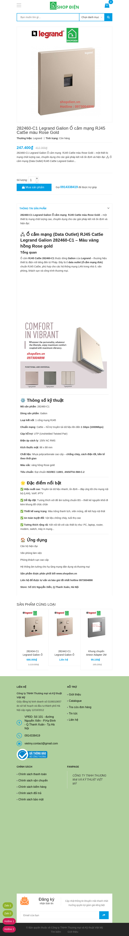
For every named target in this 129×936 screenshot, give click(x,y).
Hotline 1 (9, 921)
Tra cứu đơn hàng (80, 707)
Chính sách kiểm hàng (32, 786)
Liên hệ (73, 719)
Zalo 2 (7, 913)
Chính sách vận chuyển (33, 780)
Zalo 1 (7, 905)
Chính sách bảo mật (30, 799)
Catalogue (75, 700)
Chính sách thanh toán (32, 774)
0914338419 (69, 187)
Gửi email (104, 915)
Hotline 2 (9, 929)
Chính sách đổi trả (29, 793)
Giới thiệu (75, 694)
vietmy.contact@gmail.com (41, 743)
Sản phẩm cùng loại (36, 604)
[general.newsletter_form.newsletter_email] (64, 915)
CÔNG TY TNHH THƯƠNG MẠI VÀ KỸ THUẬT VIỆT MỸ (89, 779)
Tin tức (73, 713)
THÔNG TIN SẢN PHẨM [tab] (32, 208)
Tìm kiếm (56, 931)
